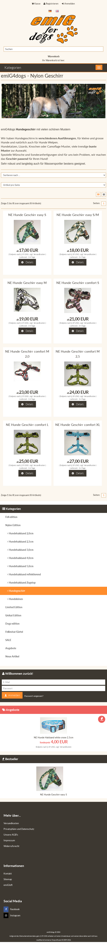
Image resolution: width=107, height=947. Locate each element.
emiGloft (8, 885)
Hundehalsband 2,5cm (21, 541)
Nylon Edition (13, 525)
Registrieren (50, 3)
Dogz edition (12, 623)
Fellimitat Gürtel (14, 631)
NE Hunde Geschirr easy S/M (78, 215)
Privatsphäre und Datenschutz (19, 829)
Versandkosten (39, 254)
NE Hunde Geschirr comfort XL (77, 425)
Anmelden (68, 3)
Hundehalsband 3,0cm (21, 549)
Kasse (36, 3)
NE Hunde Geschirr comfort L (27, 425)
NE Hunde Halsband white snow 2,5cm (53, 737)
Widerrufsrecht (11, 846)
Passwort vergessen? (33, 696)
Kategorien (12, 67)
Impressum (9, 840)
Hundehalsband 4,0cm (21, 557)
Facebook (12, 909)
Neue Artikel (12, 656)
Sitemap (8, 879)
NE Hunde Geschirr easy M (27, 283)
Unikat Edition (13, 615)
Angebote (10, 648)
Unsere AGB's (11, 834)
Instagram (12, 915)
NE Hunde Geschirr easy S (27, 215)
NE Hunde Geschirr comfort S (77, 283)
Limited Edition (13, 607)
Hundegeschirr (17, 590)
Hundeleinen (16, 598)
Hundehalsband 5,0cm (21, 566)
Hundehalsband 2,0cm (21, 533)
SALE (8, 639)
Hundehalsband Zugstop (22, 582)
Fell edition (11, 516)
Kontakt (8, 873)
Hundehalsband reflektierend (25, 574)
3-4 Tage (31, 257)
